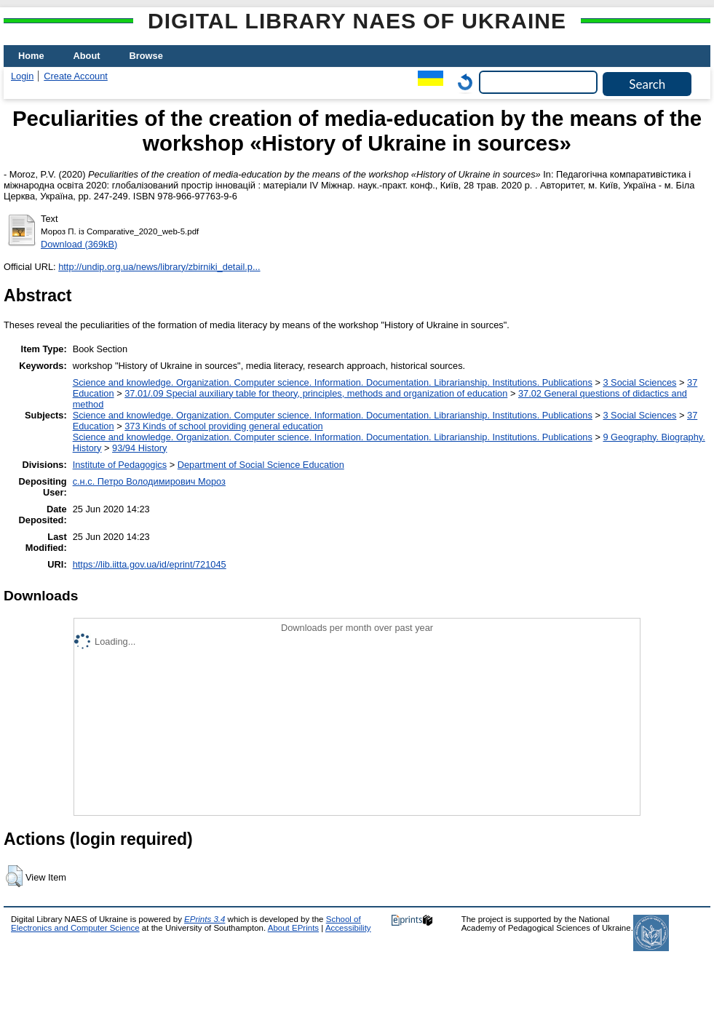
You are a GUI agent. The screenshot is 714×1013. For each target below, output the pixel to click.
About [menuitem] (87, 55)
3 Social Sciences (639, 382)
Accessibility (348, 927)
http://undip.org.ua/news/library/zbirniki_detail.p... (159, 266)
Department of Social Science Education (261, 464)
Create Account (76, 76)
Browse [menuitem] (146, 55)
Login (22, 76)
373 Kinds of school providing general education (223, 426)
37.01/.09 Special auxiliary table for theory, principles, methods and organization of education (315, 393)
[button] (14, 876)
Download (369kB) (79, 244)
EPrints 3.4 (204, 919)
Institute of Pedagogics (120, 464)
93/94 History (139, 447)
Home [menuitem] (31, 55)
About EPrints (293, 927)
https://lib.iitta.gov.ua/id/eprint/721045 (149, 564)
